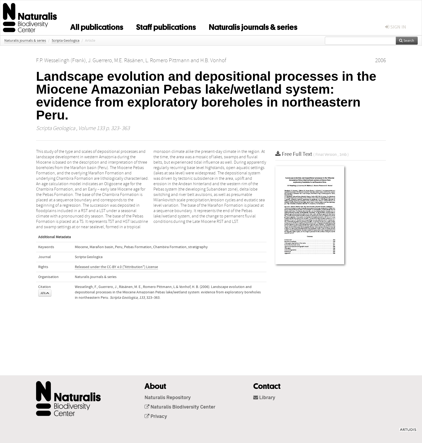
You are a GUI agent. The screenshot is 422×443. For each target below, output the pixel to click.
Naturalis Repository (168, 397)
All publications (96, 26)
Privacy (156, 416)
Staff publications (166, 26)
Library (264, 397)
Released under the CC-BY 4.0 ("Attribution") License (116, 267)
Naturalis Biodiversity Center (180, 407)
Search (406, 40)
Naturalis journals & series (253, 26)
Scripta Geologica (65, 40)
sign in (395, 27)
